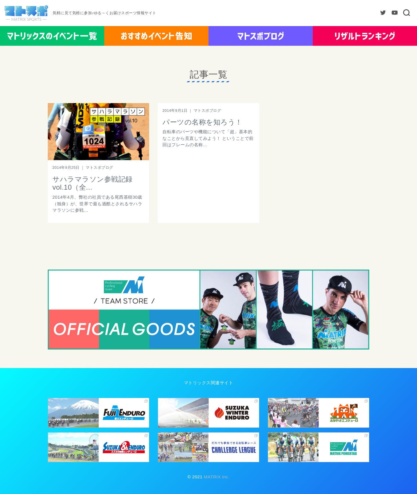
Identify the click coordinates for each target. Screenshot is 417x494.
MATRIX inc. (215, 476)
